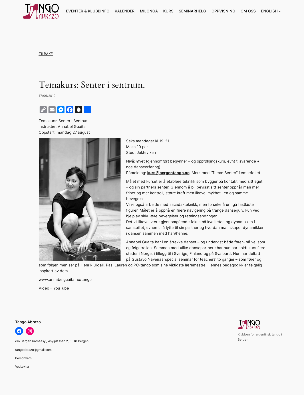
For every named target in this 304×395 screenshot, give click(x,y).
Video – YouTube (54, 288)
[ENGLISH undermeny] (280, 11)
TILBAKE (46, 54)
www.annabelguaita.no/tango (65, 279)
